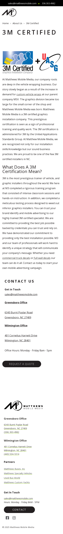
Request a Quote (21, 364)
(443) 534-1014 (11, 454)
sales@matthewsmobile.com (22, 3)
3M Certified (32, 23)
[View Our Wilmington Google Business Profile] (16, 325)
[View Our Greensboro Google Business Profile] (16, 302)
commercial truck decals (16, 258)
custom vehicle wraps (28, 94)
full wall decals (41, 258)
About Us (17, 23)
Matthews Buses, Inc (14, 469)
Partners (9, 462)
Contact (19, 509)
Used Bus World (12, 478)
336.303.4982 (48, 3)
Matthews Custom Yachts (17, 482)
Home (5, 23)
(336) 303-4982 (11, 432)
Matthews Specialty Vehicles (18, 473)
